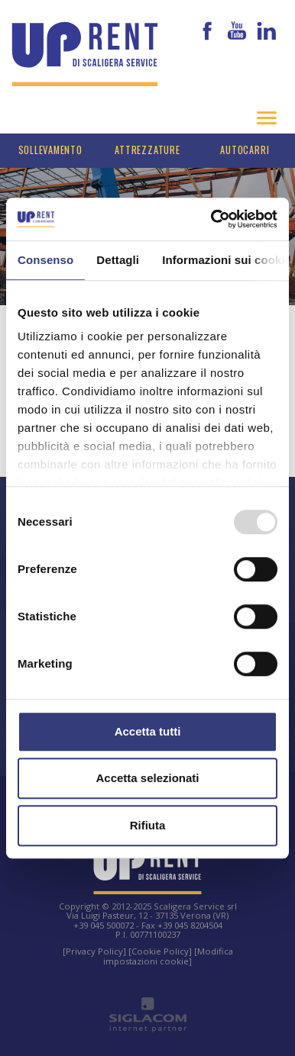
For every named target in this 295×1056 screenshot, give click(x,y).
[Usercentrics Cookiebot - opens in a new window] (211, 219)
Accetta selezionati (147, 777)
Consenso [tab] (45, 259)
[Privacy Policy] (94, 951)
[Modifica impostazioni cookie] (168, 955)
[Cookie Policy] (160, 951)
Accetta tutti (148, 731)
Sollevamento (50, 150)
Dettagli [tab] (117, 259)
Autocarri (244, 150)
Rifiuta (148, 825)
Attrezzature (147, 150)
